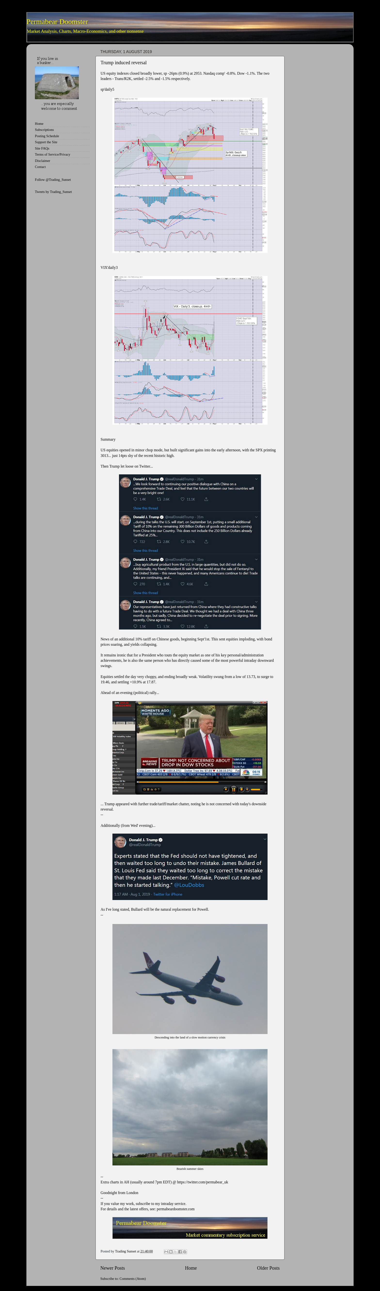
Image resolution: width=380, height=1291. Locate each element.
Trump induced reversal (124, 62)
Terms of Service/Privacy (52, 154)
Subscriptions (44, 130)
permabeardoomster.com (176, 1209)
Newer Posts (112, 1268)
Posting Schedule (47, 136)
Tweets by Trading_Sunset (53, 192)
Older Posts (268, 1268)
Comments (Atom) (132, 1279)
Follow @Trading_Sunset (53, 180)
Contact (40, 167)
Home (191, 1268)
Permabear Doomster (57, 21)
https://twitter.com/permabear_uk (202, 1182)
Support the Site (46, 142)
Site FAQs (42, 148)
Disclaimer (42, 161)
